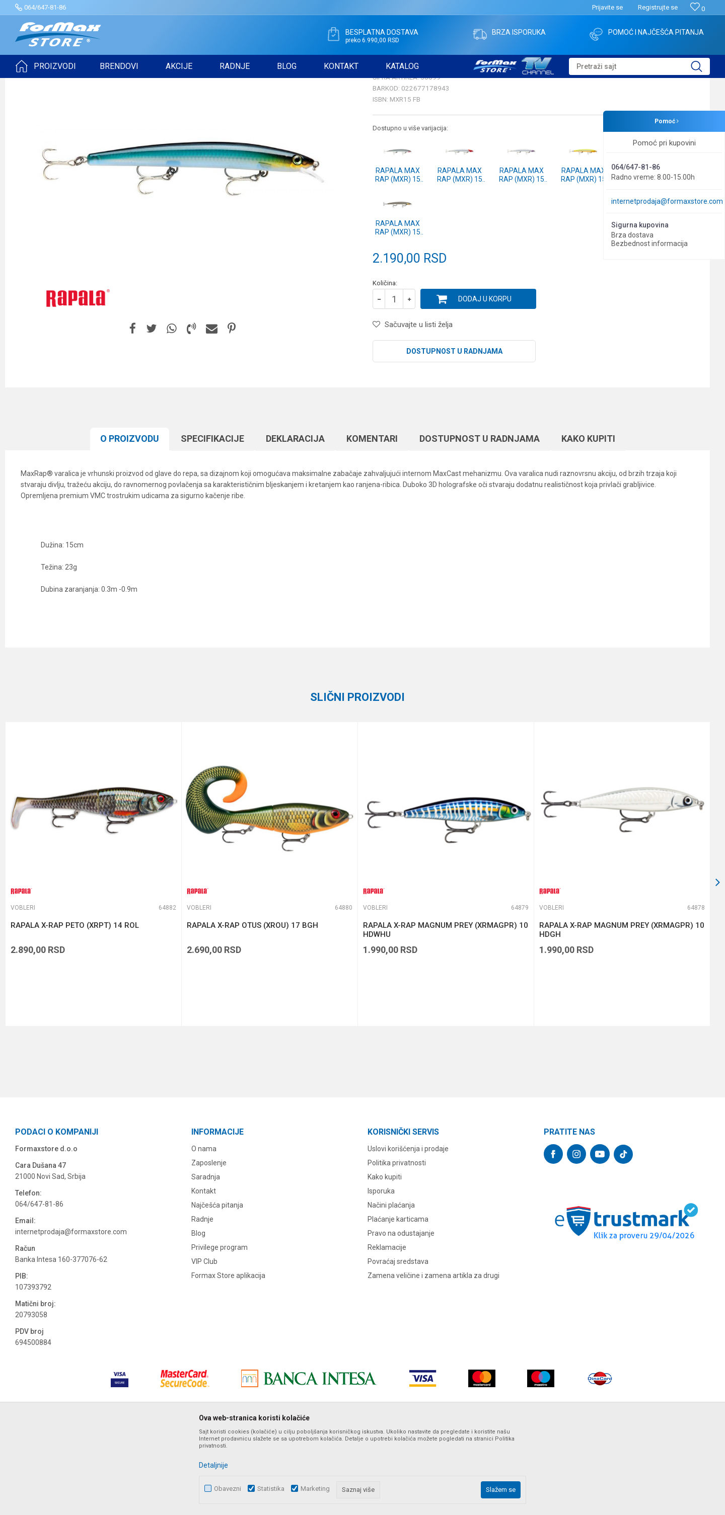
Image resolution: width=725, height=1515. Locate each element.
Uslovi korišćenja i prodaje (408, 1227)
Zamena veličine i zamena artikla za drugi (433, 1353)
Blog (198, 1311)
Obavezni (227, 1488)
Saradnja (205, 1255)
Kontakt (203, 1269)
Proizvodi (72, 84)
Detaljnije (213, 1465)
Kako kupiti (588, 516)
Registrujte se (658, 7)
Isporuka (381, 1269)
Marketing (315, 1488)
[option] (93, 952)
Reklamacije (387, 1325)
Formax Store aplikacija (228, 1353)
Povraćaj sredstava (398, 1339)
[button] (639, 66)
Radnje (202, 1297)
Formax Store (33, 84)
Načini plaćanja (391, 1283)
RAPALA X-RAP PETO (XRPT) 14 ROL (75, 1003)
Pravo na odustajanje (401, 1311)
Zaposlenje (209, 1241)
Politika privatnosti (397, 1241)
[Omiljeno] (697, 9)
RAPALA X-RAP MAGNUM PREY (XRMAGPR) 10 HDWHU (445, 1008)
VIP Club (204, 1339)
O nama (203, 1227)
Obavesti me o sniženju (657, 330)
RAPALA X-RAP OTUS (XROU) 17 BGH (252, 1003)
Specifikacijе (212, 516)
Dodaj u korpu (485, 377)
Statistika (270, 1488)
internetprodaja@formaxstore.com (667, 201)
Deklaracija (295, 516)
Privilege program (219, 1325)
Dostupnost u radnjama (454, 429)
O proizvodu (129, 516)
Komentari (372, 516)
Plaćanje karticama (398, 1297)
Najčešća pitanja (217, 1283)
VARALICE (107, 84)
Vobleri (138, 84)
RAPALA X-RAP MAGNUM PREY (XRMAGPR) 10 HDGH (621, 1008)
